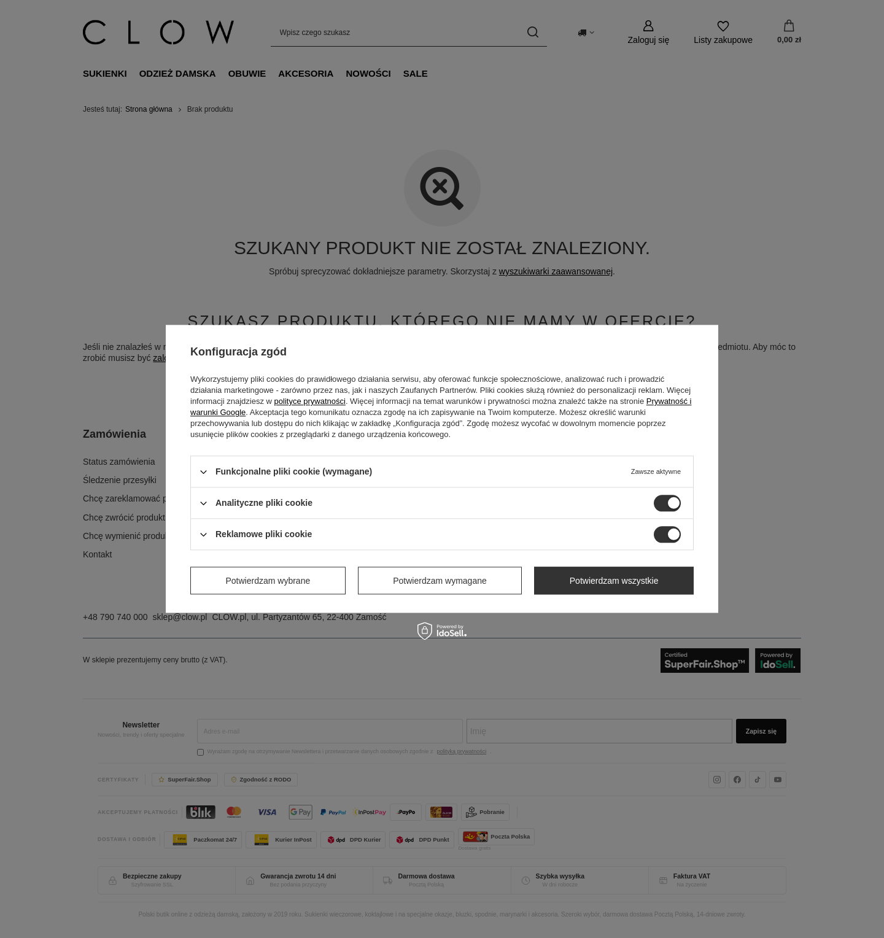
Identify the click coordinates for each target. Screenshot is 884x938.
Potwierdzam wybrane (268, 581)
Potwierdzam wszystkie (614, 581)
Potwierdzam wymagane (440, 581)
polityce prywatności (310, 401)
